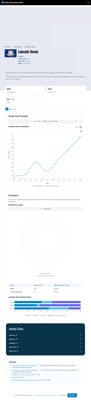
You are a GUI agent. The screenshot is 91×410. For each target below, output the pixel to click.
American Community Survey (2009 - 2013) (26, 374)
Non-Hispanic (47, 209)
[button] (88, 2)
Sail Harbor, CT (14, 347)
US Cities (8, 47)
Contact (50, 395)
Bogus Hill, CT (13, 351)
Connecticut (18, 47)
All (81, 131)
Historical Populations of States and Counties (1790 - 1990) (31, 380)
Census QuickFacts (18, 377)
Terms (45, 395)
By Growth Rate (53, 121)
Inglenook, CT (13, 343)
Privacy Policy (38, 395)
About (55, 395)
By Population (37, 121)
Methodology (61, 395)
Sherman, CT (13, 335)
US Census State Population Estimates (24, 365)
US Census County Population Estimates (25, 370)
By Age (45, 121)
